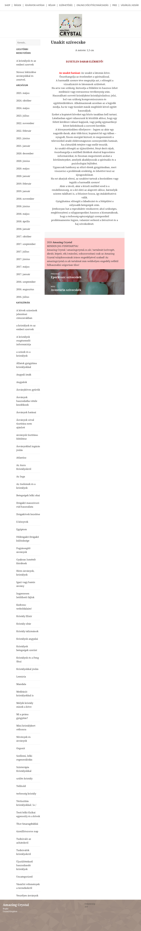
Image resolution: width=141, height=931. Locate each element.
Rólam (51, 5)
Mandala (21, 684)
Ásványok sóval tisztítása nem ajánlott (25, 423)
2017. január (23, 274)
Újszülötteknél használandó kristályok (24, 865)
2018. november (25, 198)
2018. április (23, 221)
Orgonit (20, 748)
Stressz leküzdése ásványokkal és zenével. (26, 75)
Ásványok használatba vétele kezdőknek (26, 401)
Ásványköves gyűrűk (28, 389)
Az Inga (20, 476)
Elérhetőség (66, 5)
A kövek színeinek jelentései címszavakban (26, 314)
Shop (7, 5)
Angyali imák (23, 374)
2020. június (23, 160)
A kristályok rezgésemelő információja (23, 340)
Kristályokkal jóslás (27, 669)
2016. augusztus (25, 289)
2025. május (23, 93)
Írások (17, 5)
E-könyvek (22, 521)
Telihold (21, 786)
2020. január (23, 176)
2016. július (22, 296)
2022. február (23, 130)
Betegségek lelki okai (28, 495)
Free (114, 5)
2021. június (23, 138)
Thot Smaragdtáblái (27, 823)
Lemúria (21, 676)
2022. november (25, 123)
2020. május (23, 168)
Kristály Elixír (24, 616)
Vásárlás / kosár (130, 5)
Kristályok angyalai (27, 638)
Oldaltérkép (90, 904)
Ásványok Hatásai (34, 5)
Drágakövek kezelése (28, 514)
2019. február (23, 183)
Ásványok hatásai (26, 412)
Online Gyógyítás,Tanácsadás (92, 5)
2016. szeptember (26, 281)
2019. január (23, 191)
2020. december (25, 153)
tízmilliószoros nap (27, 831)
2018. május (23, 213)
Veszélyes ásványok (27, 895)
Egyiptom (21, 529)
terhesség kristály (26, 793)
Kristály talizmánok (27, 631)
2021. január (23, 145)
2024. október (23, 100)
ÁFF (86, 906)
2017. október (23, 236)
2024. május (23, 108)
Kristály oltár (23, 623)
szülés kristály (24, 778)
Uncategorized (24, 876)
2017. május (23, 266)
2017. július (22, 251)
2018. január (23, 228)
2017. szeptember (26, 244)
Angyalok (21, 382)
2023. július (22, 115)
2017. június (23, 259)
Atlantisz (21, 457)
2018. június (23, 206)
